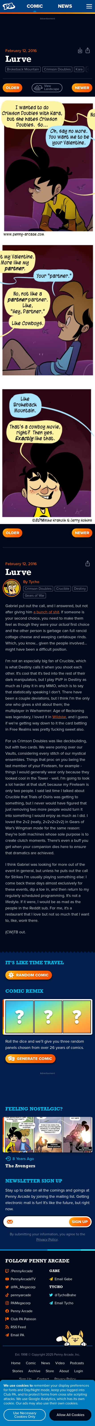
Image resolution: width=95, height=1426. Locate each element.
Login (78, 1370)
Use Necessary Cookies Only (24, 1414)
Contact (43, 1378)
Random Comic (27, 974)
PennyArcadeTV (20, 1278)
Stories (17, 1370)
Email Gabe (60, 1278)
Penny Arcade (19, 1310)
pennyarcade (18, 1294)
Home (16, 1362)
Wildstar (59, 717)
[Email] (36, 1221)
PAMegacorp (18, 1302)
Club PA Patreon (20, 1318)
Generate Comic (29, 1058)
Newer (82, 88)
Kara (79, 69)
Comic (31, 1362)
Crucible (62, 588)
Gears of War (34, 595)
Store (50, 1370)
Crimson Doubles (57, 69)
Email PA (14, 1334)
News (45, 1362)
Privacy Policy (47, 1239)
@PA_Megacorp (20, 1286)
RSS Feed (15, 1326)
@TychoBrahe (62, 1294)
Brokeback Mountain (23, 69)
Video (60, 1362)
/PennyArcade (19, 1270)
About (64, 1370)
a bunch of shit (46, 612)
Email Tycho (61, 1302)
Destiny (80, 588)
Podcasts (77, 1362)
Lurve (18, 572)
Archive (34, 1370)
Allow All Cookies (70, 1414)
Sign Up (25, 1378)
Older (12, 88)
